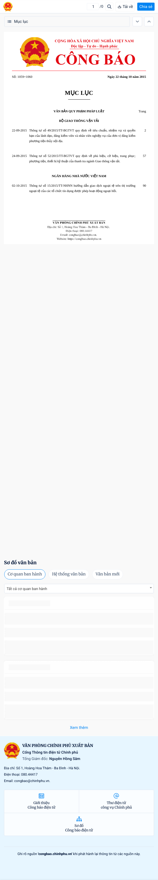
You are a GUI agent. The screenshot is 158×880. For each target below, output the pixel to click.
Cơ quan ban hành (25, 574)
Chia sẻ (145, 6)
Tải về (125, 6)
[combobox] (79, 588)
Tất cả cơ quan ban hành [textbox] (27, 589)
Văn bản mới (107, 574)
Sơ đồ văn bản (20, 562)
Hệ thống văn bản (69, 574)
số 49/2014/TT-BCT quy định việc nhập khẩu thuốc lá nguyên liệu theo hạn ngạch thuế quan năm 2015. (77, 618)
